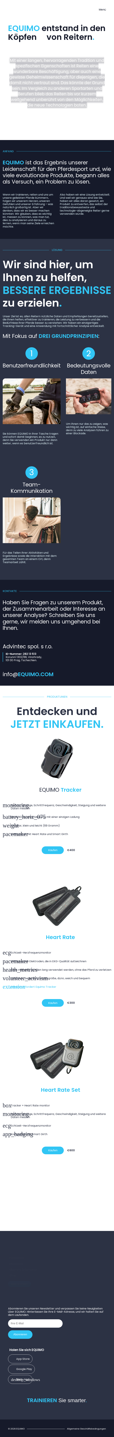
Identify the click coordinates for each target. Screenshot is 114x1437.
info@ (28, 674)
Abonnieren (20, 1334)
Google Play (21, 1369)
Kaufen (52, 850)
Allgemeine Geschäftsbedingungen (86, 1428)
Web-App (20, 1379)
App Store (20, 1358)
